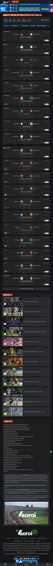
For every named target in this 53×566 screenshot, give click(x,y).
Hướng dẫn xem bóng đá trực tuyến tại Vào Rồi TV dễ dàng (17, 455)
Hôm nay (34, 25)
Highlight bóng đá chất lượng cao (11, 466)
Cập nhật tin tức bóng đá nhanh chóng (12, 459)
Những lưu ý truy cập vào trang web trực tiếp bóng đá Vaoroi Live (18, 469)
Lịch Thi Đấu (16, 538)
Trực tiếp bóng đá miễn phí (10, 431)
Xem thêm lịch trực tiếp (26, 288)
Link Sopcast (24, 538)
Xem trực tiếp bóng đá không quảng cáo (13, 443)
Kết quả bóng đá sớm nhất (10, 464)
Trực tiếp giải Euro (8, 448)
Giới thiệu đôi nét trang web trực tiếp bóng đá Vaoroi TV (16, 424)
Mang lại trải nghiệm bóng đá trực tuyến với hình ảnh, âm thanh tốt (18, 436)
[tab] (6, 20)
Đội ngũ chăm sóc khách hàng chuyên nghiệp (14, 438)
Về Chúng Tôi (32, 538)
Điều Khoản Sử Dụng (42, 538)
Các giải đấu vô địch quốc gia (10, 452)
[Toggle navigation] (49, 2)
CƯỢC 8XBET (15, 2)
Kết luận (5, 471)
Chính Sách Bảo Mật (18, 541)
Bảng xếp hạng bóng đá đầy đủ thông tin (13, 462)
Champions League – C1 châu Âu (11, 450)
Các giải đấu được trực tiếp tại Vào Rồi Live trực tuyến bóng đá (18, 445)
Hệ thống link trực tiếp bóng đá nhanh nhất (13, 440)
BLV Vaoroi (25, 25)
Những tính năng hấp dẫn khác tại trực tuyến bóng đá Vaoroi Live (18, 457)
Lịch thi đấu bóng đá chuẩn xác (11, 461)
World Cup (6, 447)
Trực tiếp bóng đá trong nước (10, 454)
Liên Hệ (38, 541)
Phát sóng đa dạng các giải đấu (11, 433)
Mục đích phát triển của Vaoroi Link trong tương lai (15, 426)
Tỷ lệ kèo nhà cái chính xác (10, 468)
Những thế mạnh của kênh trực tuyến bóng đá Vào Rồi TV (17, 429)
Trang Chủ (8, 538)
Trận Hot (15, 25)
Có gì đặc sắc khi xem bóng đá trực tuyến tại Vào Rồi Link (17, 428)
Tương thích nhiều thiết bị (9, 441)
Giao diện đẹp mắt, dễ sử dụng (11, 434)
